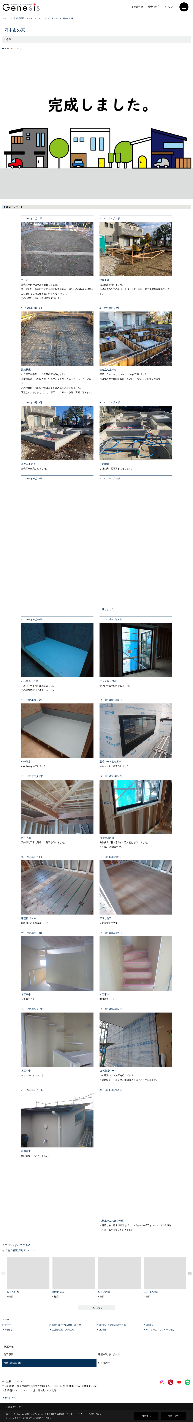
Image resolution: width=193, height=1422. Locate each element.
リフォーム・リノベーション (160, 1329)
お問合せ (137, 6)
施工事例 (8, 1354)
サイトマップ (11, 1398)
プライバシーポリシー (76, 1413)
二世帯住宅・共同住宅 (63, 1329)
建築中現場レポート (109, 1354)
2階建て (150, 1325)
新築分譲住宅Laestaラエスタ (66, 1325)
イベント (170, 6)
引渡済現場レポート (14, 1363)
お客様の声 (104, 1363)
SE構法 (102, 1329)
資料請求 (154, 6)
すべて (8, 1325)
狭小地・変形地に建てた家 (112, 1325)
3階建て (9, 1329)
